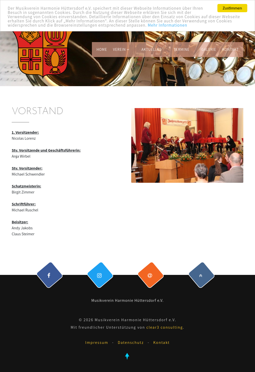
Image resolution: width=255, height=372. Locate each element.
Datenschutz (131, 342)
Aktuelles (151, 49)
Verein (121, 49)
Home (101, 49)
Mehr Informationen (167, 25)
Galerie (208, 49)
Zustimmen (232, 8)
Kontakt (230, 49)
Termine (182, 49)
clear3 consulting (164, 327)
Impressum (96, 342)
